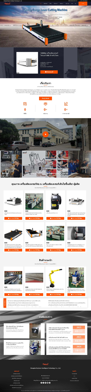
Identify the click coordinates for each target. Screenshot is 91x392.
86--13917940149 (83, 0)
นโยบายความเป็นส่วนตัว (74, 380)
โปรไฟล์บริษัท (74, 373)
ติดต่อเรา (61, 3)
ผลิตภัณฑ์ (45, 3)
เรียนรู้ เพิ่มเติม (45, 98)
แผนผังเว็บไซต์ (74, 378)
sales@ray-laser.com (73, 0)
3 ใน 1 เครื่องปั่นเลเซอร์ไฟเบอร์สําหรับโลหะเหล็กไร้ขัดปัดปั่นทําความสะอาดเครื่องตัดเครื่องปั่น (67, 303)
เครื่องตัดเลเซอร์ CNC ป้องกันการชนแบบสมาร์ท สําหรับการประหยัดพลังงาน (23, 305)
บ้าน (40, 3)
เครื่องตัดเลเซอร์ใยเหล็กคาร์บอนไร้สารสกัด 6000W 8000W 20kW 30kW (62, 305)
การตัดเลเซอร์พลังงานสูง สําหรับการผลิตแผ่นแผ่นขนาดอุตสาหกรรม (21, 303)
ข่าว (74, 376)
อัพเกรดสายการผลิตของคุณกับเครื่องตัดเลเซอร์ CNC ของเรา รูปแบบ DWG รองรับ (24, 301)
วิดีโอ (50, 3)
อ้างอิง (83, 3)
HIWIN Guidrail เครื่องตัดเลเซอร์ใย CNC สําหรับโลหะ (59, 301)
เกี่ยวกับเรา (56, 3)
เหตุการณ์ (67, 3)
